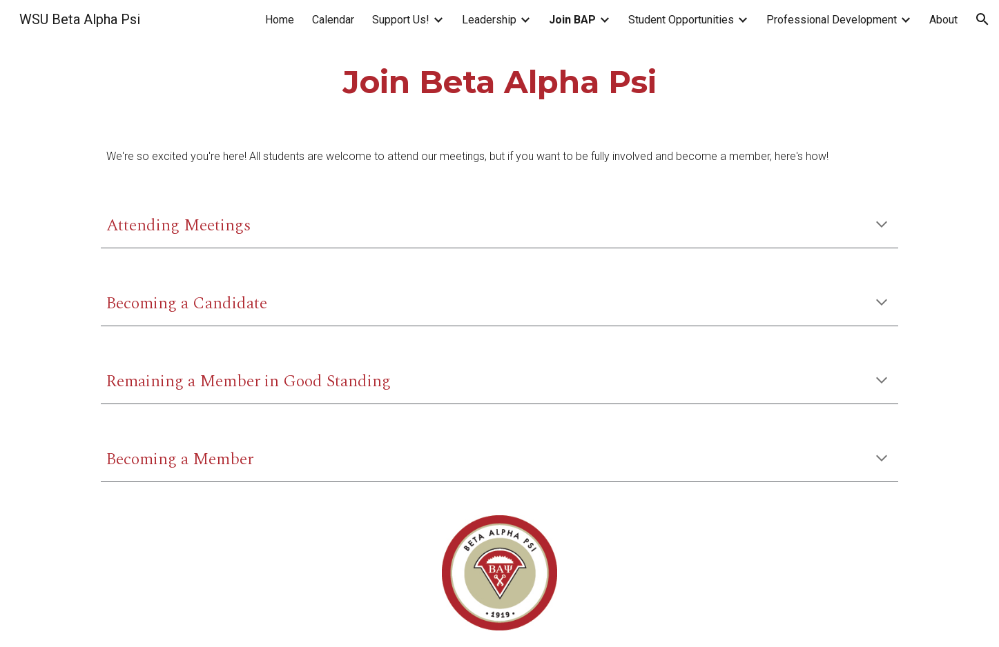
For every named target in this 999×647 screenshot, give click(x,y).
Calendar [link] (333, 19)
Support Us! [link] (400, 19)
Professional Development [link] (831, 19)
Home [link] (279, 19)
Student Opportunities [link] (681, 19)
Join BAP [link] (572, 19)
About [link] (943, 19)
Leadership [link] (489, 19)
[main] (499, 82)
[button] (982, 19)
